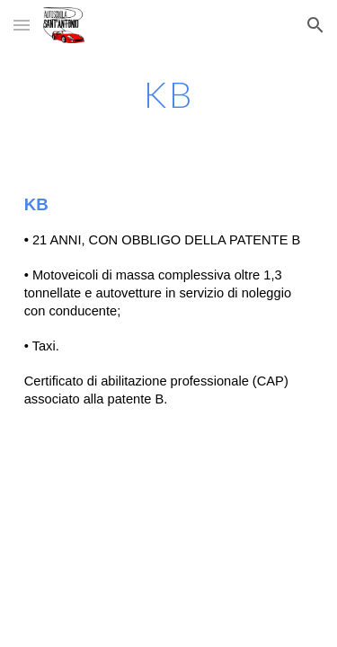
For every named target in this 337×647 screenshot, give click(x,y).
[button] (21, 24)
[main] (169, 94)
